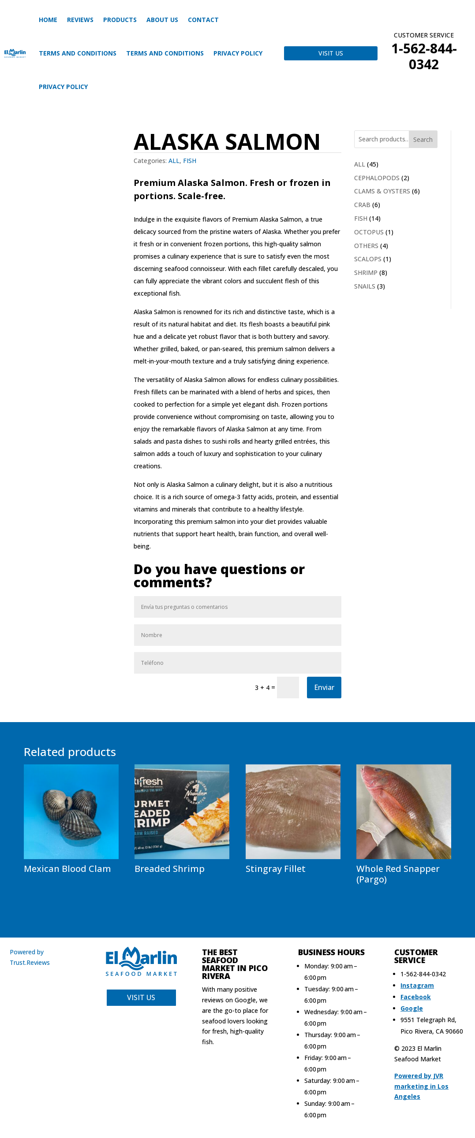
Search (423, 139)
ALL (174, 160)
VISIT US (330, 53)
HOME (48, 19)
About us (162, 19)
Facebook (415, 997)
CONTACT (203, 19)
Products (120, 19)
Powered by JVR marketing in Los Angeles (421, 1086)
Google (411, 1008)
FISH (189, 160)
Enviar (324, 687)
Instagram (417, 985)
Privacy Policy (237, 53)
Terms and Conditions (77, 53)
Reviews (80, 19)
